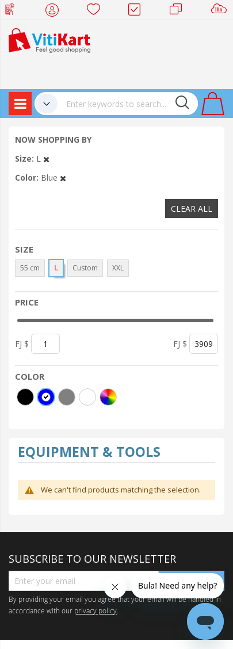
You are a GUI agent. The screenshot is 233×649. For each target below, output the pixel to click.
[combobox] (128, 103)
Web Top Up (14, 11)
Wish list (97, 11)
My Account (55, 11)
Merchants (180, 11)
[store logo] (49, 39)
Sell (221, 11)
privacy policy (95, 610)
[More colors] (108, 397)
